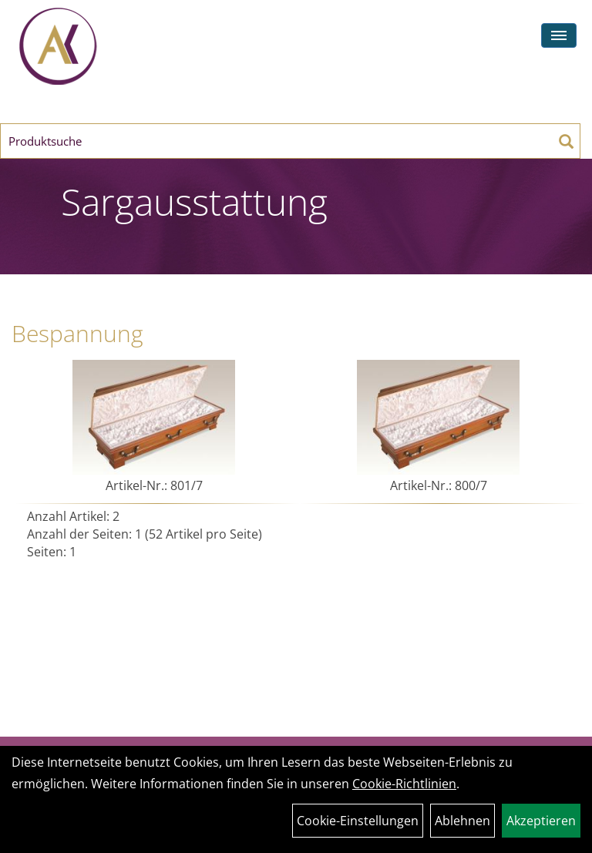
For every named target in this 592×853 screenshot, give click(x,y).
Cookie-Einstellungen (358, 820)
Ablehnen (462, 820)
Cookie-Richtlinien (404, 783)
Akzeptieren (541, 820)
